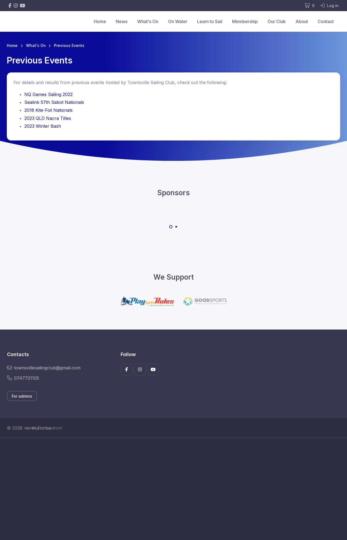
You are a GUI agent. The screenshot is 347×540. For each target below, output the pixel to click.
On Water (177, 21)
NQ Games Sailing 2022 (48, 94)
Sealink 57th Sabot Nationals (54, 102)
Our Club (277, 21)
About (301, 21)
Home (100, 21)
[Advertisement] (169, 489)
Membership (245, 21)
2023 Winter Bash (42, 126)
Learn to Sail (209, 21)
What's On (147, 21)
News (121, 21)
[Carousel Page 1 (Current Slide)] (170, 226)
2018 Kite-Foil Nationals (48, 110)
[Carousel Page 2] (176, 226)
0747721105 (23, 378)
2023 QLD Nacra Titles (47, 118)
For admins (22, 396)
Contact (326, 21)
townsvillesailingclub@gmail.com (44, 367)
